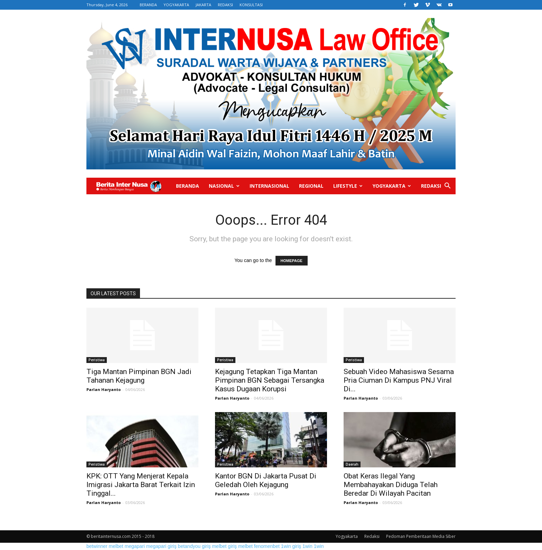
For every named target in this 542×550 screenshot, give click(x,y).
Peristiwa (96, 359)
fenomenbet (267, 546)
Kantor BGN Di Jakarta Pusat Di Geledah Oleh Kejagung (265, 480)
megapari (135, 546)
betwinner (97, 546)
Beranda (187, 186)
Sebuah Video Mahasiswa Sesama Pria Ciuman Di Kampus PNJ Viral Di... (399, 380)
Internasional (269, 186)
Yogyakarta (392, 186)
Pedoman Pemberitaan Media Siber (421, 536)
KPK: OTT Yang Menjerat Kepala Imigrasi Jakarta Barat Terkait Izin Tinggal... (140, 484)
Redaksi (431, 186)
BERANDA (148, 4)
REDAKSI (225, 4)
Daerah (352, 464)
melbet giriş (224, 546)
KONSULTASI (251, 4)
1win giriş (291, 546)
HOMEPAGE (291, 261)
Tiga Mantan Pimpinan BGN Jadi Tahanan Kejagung (138, 375)
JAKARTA (203, 4)
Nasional (224, 186)
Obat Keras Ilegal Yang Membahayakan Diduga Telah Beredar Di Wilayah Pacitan (391, 484)
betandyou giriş (194, 546)
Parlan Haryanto (103, 389)
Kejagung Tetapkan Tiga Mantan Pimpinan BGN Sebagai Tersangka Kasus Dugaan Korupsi (269, 380)
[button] (447, 186)
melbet (116, 546)
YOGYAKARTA (176, 4)
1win (307, 546)
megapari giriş (161, 546)
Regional (311, 186)
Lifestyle (348, 186)
